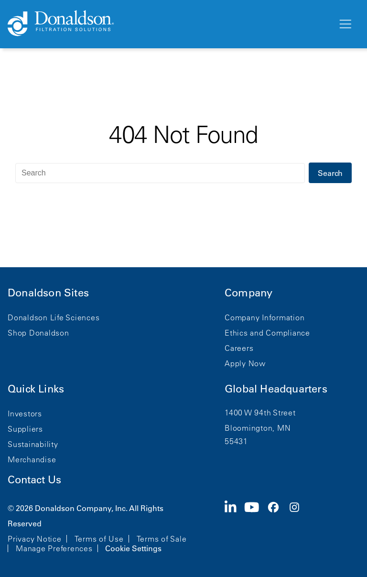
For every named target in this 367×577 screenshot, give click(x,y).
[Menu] (344, 24)
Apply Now (245, 363)
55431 (236, 441)
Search (330, 173)
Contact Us (34, 479)
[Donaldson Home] (169, 24)
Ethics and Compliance (267, 333)
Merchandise (32, 459)
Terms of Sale (162, 539)
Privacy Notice (35, 539)
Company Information (264, 317)
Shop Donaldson (38, 333)
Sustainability (33, 444)
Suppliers (25, 429)
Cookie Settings (133, 548)
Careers (239, 348)
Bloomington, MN (258, 428)
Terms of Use (99, 539)
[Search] (160, 173)
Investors (25, 413)
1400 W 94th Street (260, 412)
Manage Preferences (54, 548)
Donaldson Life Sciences (53, 317)
